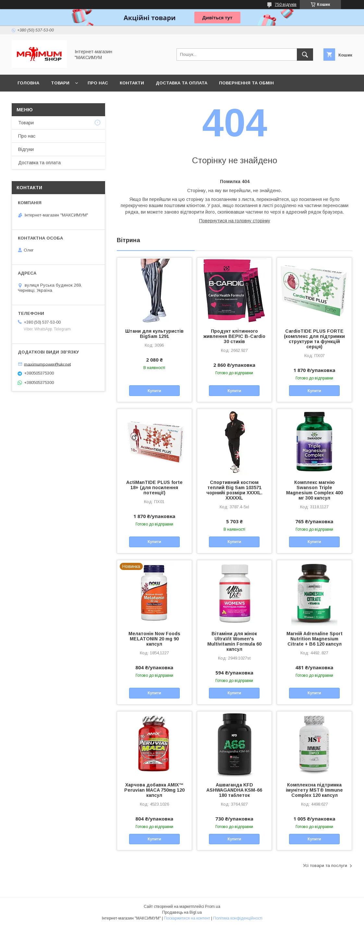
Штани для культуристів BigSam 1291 (154, 333)
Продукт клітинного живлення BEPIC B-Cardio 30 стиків (234, 336)
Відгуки (26, 149)
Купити (154, 391)
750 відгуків (286, 4)
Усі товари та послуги (325, 865)
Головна (28, 82)
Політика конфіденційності (237, 918)
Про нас (98, 82)
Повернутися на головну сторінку (234, 220)
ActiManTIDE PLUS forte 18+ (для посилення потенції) (154, 487)
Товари (60, 82)
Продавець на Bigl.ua (182, 912)
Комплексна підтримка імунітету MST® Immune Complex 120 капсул (314, 790)
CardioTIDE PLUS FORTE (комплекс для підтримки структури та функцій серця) (314, 338)
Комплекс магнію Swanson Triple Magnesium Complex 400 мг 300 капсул (314, 490)
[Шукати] (305, 54)
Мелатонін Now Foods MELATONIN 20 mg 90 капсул (154, 639)
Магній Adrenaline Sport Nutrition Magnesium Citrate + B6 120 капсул (314, 639)
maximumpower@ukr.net (47, 364)
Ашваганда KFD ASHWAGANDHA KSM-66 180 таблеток (234, 790)
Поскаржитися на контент (187, 918)
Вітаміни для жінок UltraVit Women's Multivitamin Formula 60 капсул (234, 641)
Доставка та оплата (181, 82)
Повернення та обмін (246, 82)
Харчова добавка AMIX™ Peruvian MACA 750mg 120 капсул (154, 790)
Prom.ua (212, 906)
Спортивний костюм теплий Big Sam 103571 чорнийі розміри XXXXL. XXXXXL (234, 490)
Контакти (132, 82)
